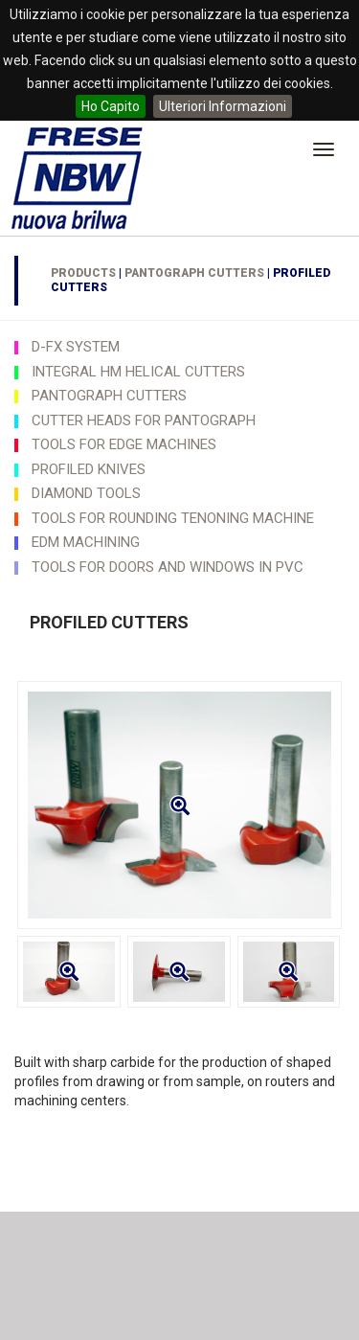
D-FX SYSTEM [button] (76, 346)
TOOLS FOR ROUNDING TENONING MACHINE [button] (173, 518)
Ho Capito (110, 106)
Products (83, 273)
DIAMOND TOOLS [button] (86, 493)
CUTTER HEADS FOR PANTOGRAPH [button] (144, 420)
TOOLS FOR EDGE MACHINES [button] (124, 444)
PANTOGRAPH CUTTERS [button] (109, 395)
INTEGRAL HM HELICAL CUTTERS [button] (138, 371)
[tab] (179, 346)
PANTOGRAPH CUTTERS (194, 273)
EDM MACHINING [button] (86, 542)
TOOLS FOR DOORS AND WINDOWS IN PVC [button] (167, 567)
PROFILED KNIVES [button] (89, 469)
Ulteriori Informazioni (222, 106)
